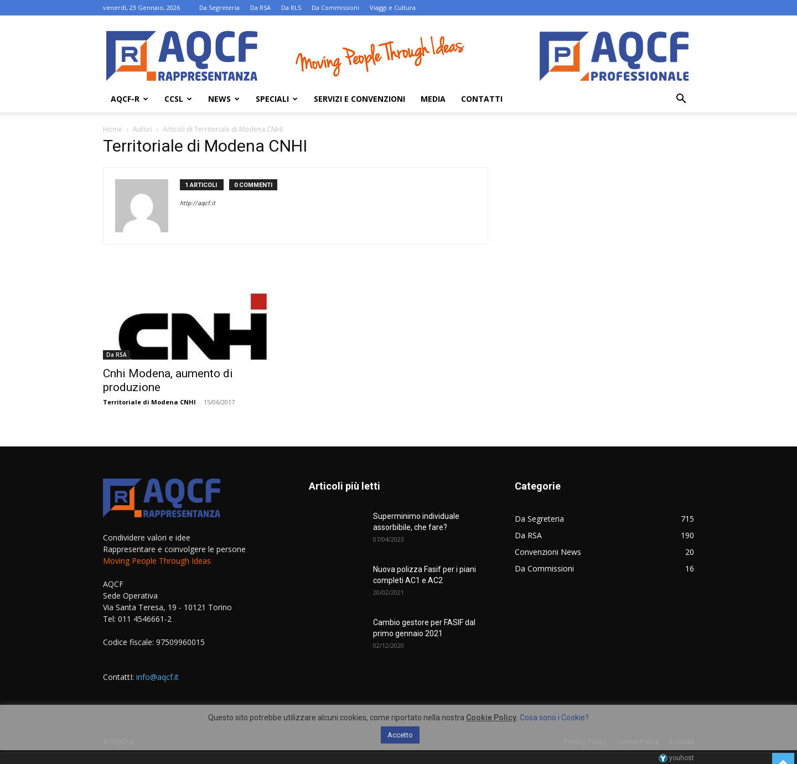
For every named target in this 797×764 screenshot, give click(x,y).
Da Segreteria (219, 7)
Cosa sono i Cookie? (554, 717)
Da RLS (291, 7)
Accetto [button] (400, 735)
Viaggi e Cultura (393, 7)
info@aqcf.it (157, 677)
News (224, 98)
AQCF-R (129, 98)
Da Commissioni (335, 7)
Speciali (277, 98)
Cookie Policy (491, 717)
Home (112, 129)
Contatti (482, 98)
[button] (680, 100)
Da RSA (260, 7)
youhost (676, 758)
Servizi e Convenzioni (359, 98)
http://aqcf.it (197, 203)
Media (433, 98)
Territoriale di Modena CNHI (149, 402)
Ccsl (178, 98)
